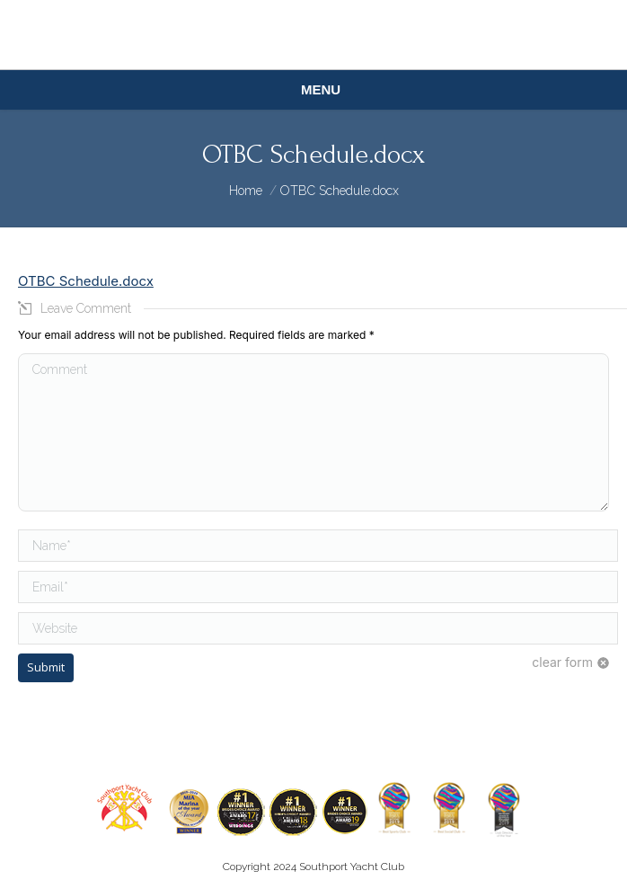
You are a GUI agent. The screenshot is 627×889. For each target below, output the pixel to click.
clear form (562, 662)
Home (245, 190)
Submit (46, 667)
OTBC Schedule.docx (86, 280)
